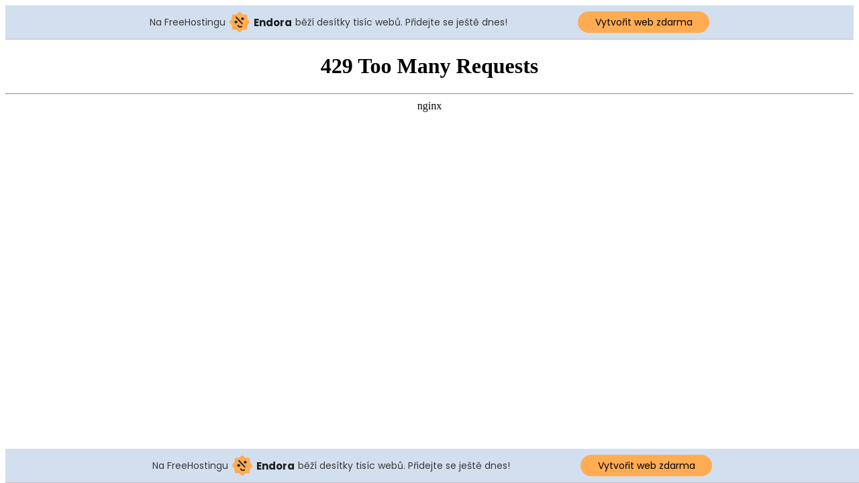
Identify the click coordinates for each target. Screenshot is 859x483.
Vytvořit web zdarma (644, 22)
